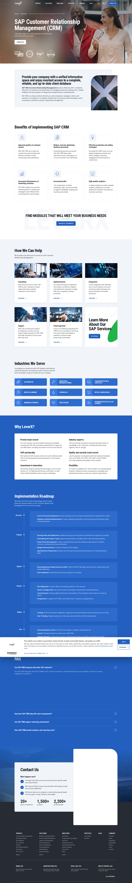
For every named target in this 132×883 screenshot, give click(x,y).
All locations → (111, 845)
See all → (18, 823)
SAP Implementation (21, 807)
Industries (60, 3)
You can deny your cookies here (34, 879)
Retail (63, 820)
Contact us (112, 3)
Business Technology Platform (47, 804)
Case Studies (87, 804)
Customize (116, 873)
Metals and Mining (67, 815)
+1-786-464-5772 (86, 857)
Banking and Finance (67, 811)
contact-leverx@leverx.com (107, 857)
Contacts (111, 818)
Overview (111, 804)
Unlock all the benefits (66, 224)
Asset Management (44, 815)
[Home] (18, 3)
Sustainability (112, 811)
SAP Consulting (20, 811)
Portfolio (71, 3)
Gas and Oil (65, 818)
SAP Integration (20, 809)
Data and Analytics (44, 820)
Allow (116, 868)
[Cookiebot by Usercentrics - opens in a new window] (12, 879)
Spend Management (44, 811)
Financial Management (45, 813)
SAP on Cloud (19, 820)
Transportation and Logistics (69, 807)
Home (17, 14)
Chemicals (64, 809)
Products (86, 807)
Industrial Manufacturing (68, 813)
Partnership (112, 809)
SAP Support (19, 818)
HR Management (43, 818)
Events (110, 807)
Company (82, 3)
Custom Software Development (24, 804)
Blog (90, 3)
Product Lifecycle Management (47, 807)
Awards (111, 813)
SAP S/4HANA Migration (22, 815)
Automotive (65, 804)
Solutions (49, 3)
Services (38, 3)
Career (110, 815)
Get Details (95, 337)
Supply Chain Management (46, 809)
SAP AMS (18, 813)
